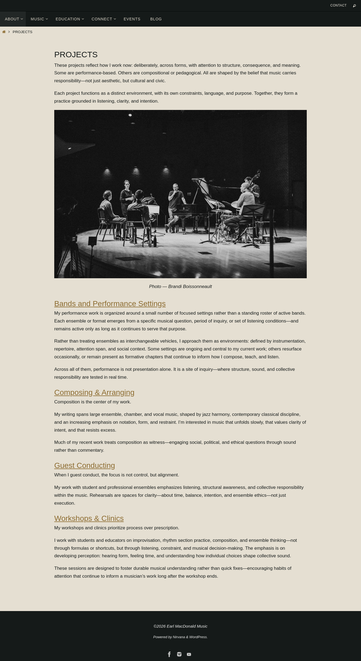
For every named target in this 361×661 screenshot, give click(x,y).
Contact (338, 5)
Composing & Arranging (94, 392)
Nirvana (179, 637)
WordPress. (198, 637)
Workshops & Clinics (89, 518)
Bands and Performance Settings (110, 303)
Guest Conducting (84, 465)
